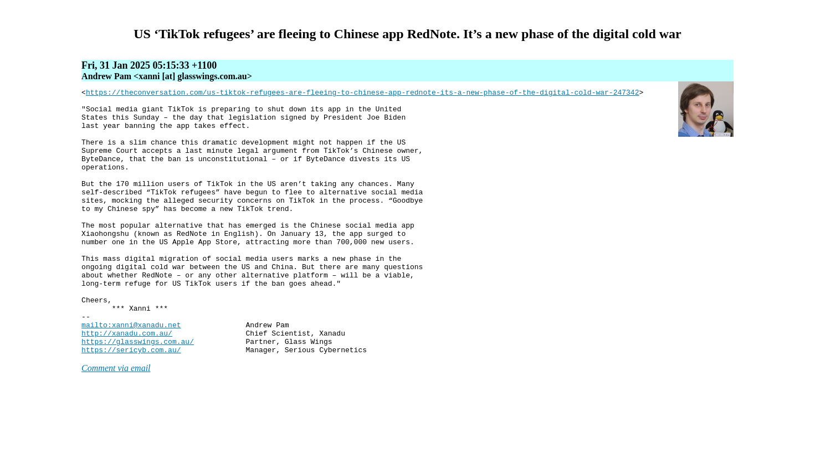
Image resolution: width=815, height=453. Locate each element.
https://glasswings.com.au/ (137, 393)
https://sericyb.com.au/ (131, 403)
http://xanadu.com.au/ (126, 383)
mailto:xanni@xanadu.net (131, 373)
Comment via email (115, 421)
